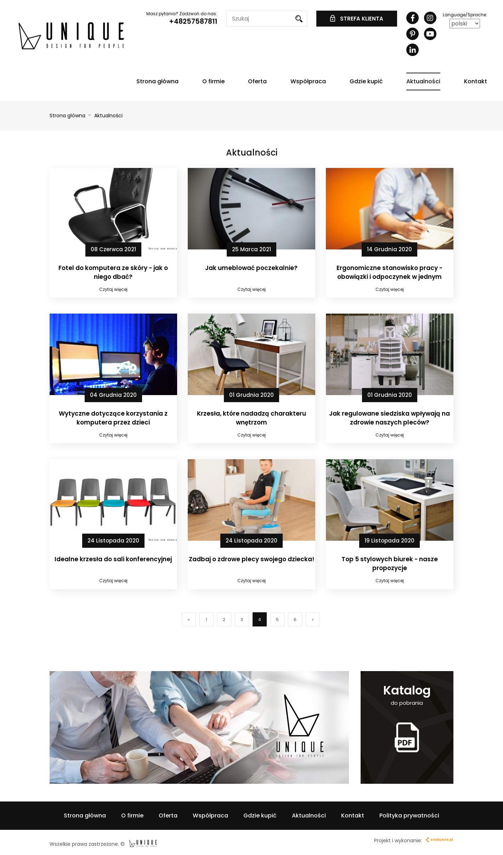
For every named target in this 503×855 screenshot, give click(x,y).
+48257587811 (193, 21)
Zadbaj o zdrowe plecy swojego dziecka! (251, 559)
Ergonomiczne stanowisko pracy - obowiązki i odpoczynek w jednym (389, 272)
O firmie (213, 81)
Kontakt (475, 81)
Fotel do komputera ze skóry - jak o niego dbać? (113, 272)
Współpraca (308, 81)
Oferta (257, 81)
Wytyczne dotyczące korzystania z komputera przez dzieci (113, 417)
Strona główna (157, 81)
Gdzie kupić (366, 81)
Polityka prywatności (409, 815)
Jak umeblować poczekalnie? (251, 268)
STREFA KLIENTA (356, 18)
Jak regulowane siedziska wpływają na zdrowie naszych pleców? (389, 417)
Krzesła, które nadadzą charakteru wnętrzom (251, 417)
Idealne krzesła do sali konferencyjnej (113, 559)
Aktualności (423, 81)
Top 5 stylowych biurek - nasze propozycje (389, 563)
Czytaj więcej (113, 289)
